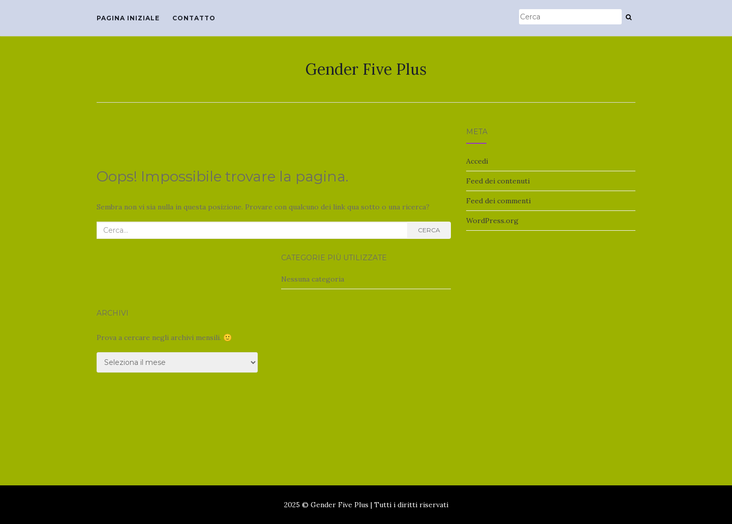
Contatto (194, 18)
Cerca (429, 230)
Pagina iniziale (128, 18)
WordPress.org (492, 220)
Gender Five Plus (366, 69)
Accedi (477, 161)
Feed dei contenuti (498, 181)
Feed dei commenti (498, 200)
